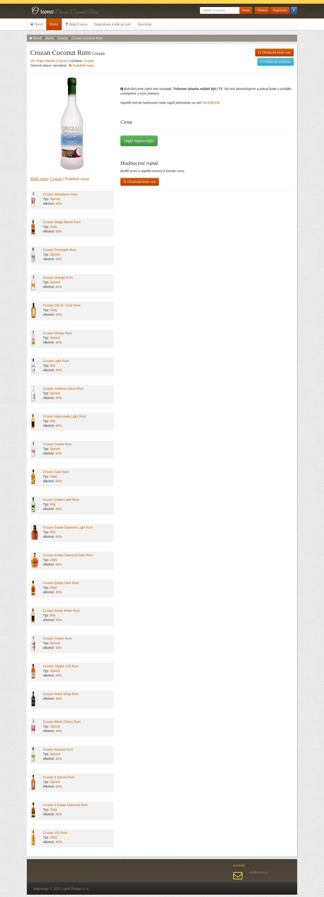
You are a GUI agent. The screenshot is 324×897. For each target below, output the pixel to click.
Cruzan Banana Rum (58, 749)
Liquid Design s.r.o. (75, 889)
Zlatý (53, 227)
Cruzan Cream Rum (57, 638)
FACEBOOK (211, 103)
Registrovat (280, 10)
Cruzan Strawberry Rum (60, 194)
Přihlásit (262, 10)
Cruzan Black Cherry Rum (62, 722)
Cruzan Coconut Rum (87, 38)
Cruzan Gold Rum (56, 472)
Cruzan (63, 38)
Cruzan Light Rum (56, 361)
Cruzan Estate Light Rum (61, 499)
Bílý (52, 365)
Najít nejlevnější (139, 141)
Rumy (54, 24)
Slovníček (145, 24)
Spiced (63, 61)
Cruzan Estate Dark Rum (61, 583)
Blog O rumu (76, 24)
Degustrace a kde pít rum (112, 24)
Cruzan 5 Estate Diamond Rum (65, 805)
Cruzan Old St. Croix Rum (61, 305)
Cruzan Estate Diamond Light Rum (68, 527)
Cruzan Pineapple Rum (59, 250)
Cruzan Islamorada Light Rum (64, 416)
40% (58, 203)
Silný (53, 837)
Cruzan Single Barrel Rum (62, 222)
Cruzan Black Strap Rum (61, 694)
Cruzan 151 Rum (55, 833)
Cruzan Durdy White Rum (61, 610)
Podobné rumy (81, 65)
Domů (36, 24)
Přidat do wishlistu (275, 62)
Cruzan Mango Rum (57, 333)
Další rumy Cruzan (46, 178)
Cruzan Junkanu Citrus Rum (63, 388)
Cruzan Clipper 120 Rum (61, 666)
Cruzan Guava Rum (57, 444)
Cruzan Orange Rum (58, 277)
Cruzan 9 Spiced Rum (59, 777)
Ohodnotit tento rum (274, 52)
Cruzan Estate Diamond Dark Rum (68, 555)
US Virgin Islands (42, 61)
